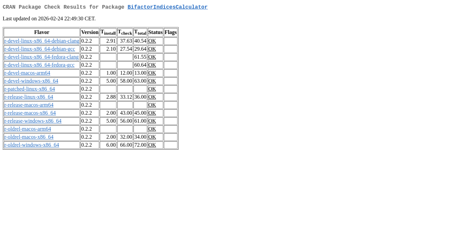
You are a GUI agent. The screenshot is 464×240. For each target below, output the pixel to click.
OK (152, 42)
